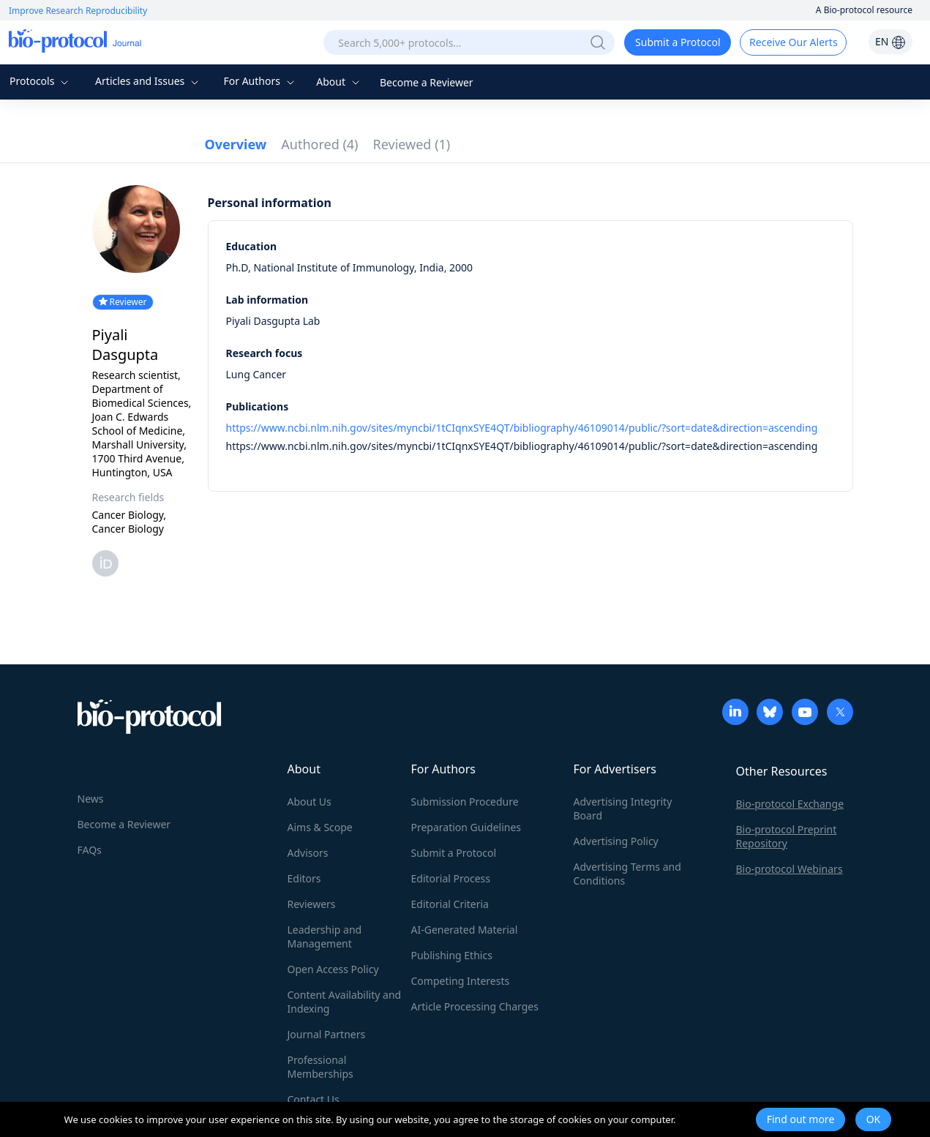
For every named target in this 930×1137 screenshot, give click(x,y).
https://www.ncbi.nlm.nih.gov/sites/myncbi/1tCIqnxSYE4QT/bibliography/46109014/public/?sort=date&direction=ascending (522, 428)
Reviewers (312, 904)
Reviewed (412, 144)
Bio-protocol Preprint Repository (786, 836)
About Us (309, 801)
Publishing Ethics (451, 955)
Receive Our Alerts (793, 42)
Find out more (801, 1119)
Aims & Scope (320, 827)
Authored (319, 144)
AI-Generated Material (464, 930)
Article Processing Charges (475, 1006)
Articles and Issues (148, 81)
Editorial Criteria (450, 904)
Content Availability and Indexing (345, 1002)
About (339, 82)
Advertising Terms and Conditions (627, 874)
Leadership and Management (325, 936)
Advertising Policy (616, 841)
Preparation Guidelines (466, 827)
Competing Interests (460, 981)
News (91, 799)
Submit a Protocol (678, 42)
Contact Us (314, 1099)
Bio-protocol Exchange (790, 804)
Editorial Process (451, 878)
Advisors (308, 853)
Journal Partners (327, 1034)
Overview (236, 144)
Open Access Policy (333, 969)
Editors (304, 878)
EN (890, 41)
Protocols (41, 81)
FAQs (90, 850)
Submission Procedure (465, 801)
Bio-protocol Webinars (789, 869)
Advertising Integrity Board (623, 808)
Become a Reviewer (426, 82)
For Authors (260, 81)
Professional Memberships (320, 1067)
